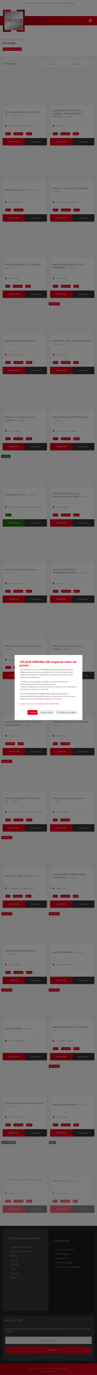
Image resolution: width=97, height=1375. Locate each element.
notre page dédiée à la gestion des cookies (45, 699)
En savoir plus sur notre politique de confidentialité (39, 704)
